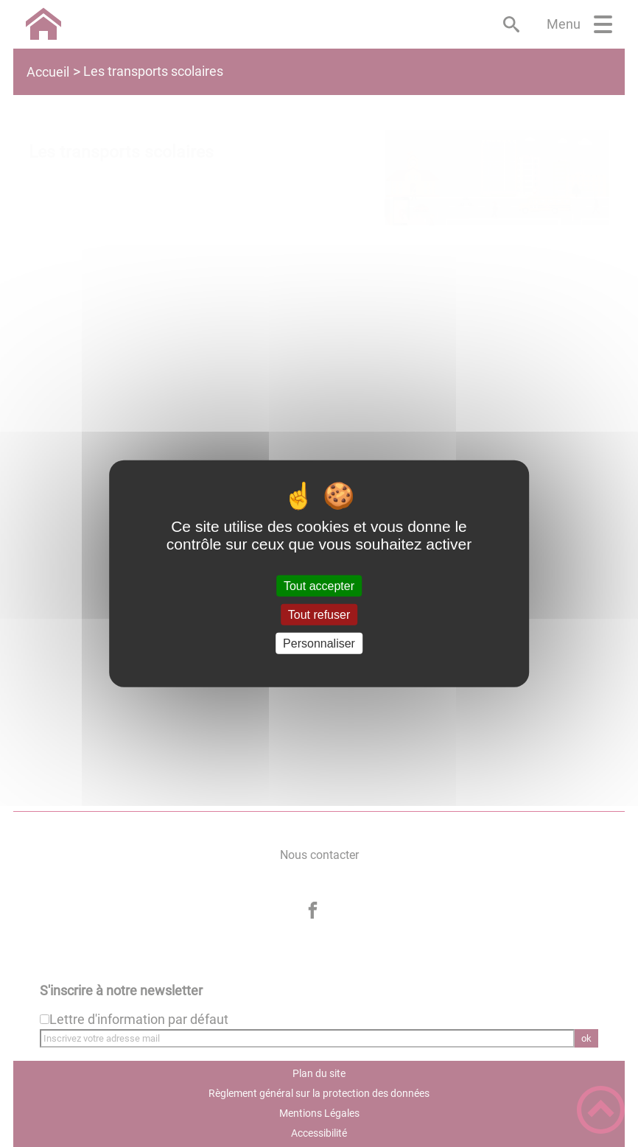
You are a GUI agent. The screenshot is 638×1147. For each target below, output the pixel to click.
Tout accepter (319, 585)
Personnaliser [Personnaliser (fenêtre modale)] (319, 643)
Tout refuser (319, 614)
